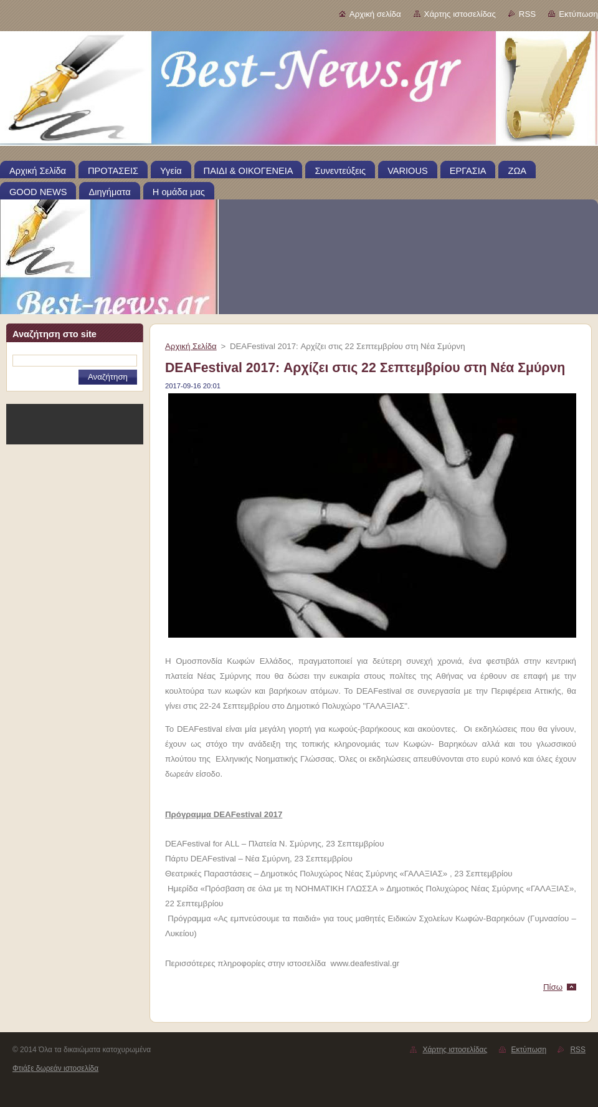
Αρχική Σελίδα (191, 346)
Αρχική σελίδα (375, 14)
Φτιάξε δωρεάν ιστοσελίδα (55, 1068)
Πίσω (552, 987)
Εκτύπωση (578, 14)
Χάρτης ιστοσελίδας (460, 14)
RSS (527, 14)
